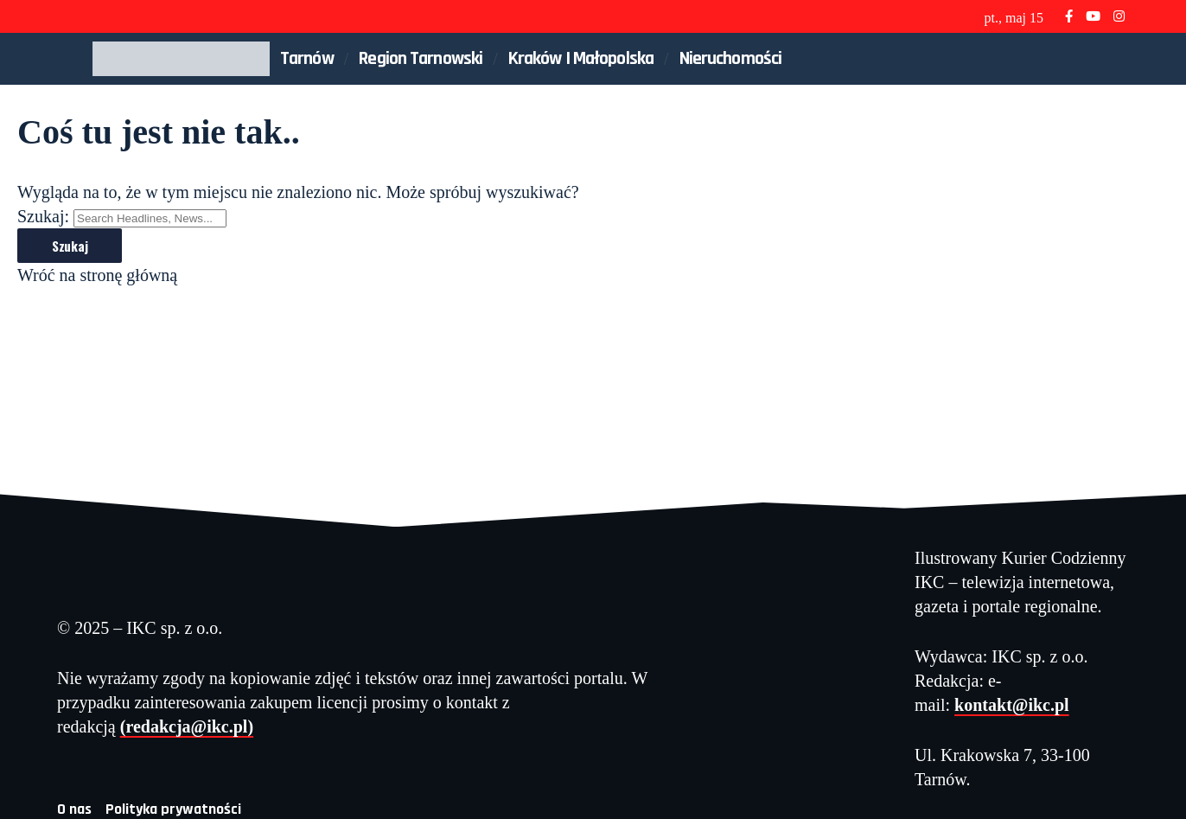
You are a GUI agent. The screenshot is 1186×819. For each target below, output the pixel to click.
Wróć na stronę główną (97, 275)
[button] (1083, 59)
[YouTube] (1093, 16)
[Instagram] (1119, 16)
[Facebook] (1069, 16)
